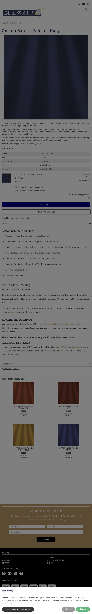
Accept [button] (83, 609)
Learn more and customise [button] (18, 609)
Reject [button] (68, 609)
